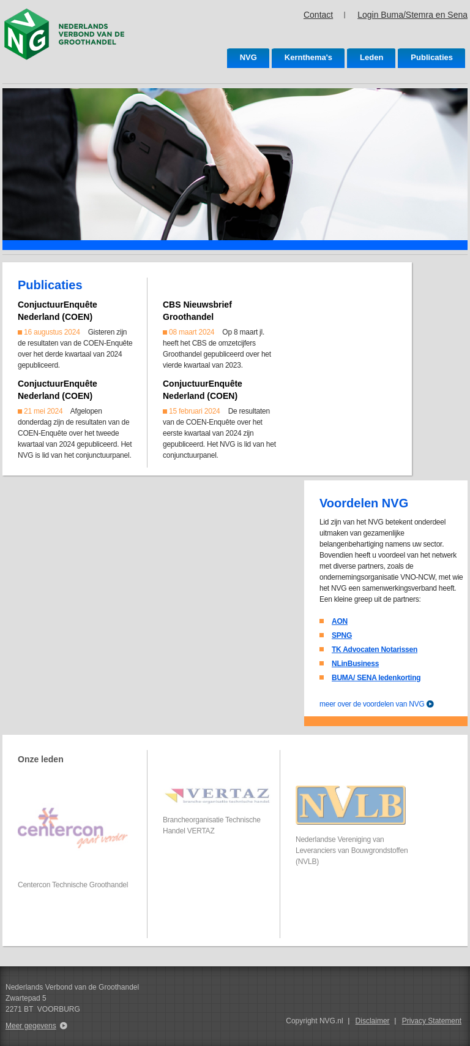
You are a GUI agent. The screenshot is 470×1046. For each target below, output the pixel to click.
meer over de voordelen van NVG (372, 704)
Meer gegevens (31, 1025)
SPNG (342, 635)
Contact (318, 15)
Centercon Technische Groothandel (73, 885)
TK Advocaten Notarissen (374, 649)
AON (340, 621)
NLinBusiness (355, 663)
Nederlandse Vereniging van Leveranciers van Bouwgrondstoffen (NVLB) (352, 850)
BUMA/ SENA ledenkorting (376, 677)
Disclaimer (373, 1021)
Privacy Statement (431, 1021)
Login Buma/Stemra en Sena (412, 15)
